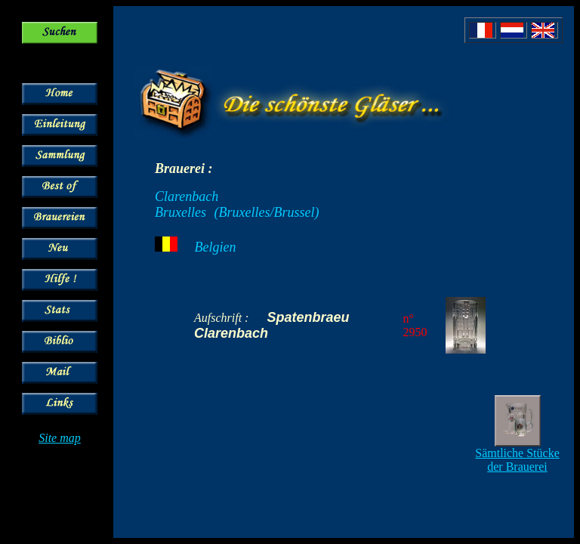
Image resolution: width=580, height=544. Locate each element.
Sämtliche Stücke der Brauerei (517, 460)
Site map (60, 437)
